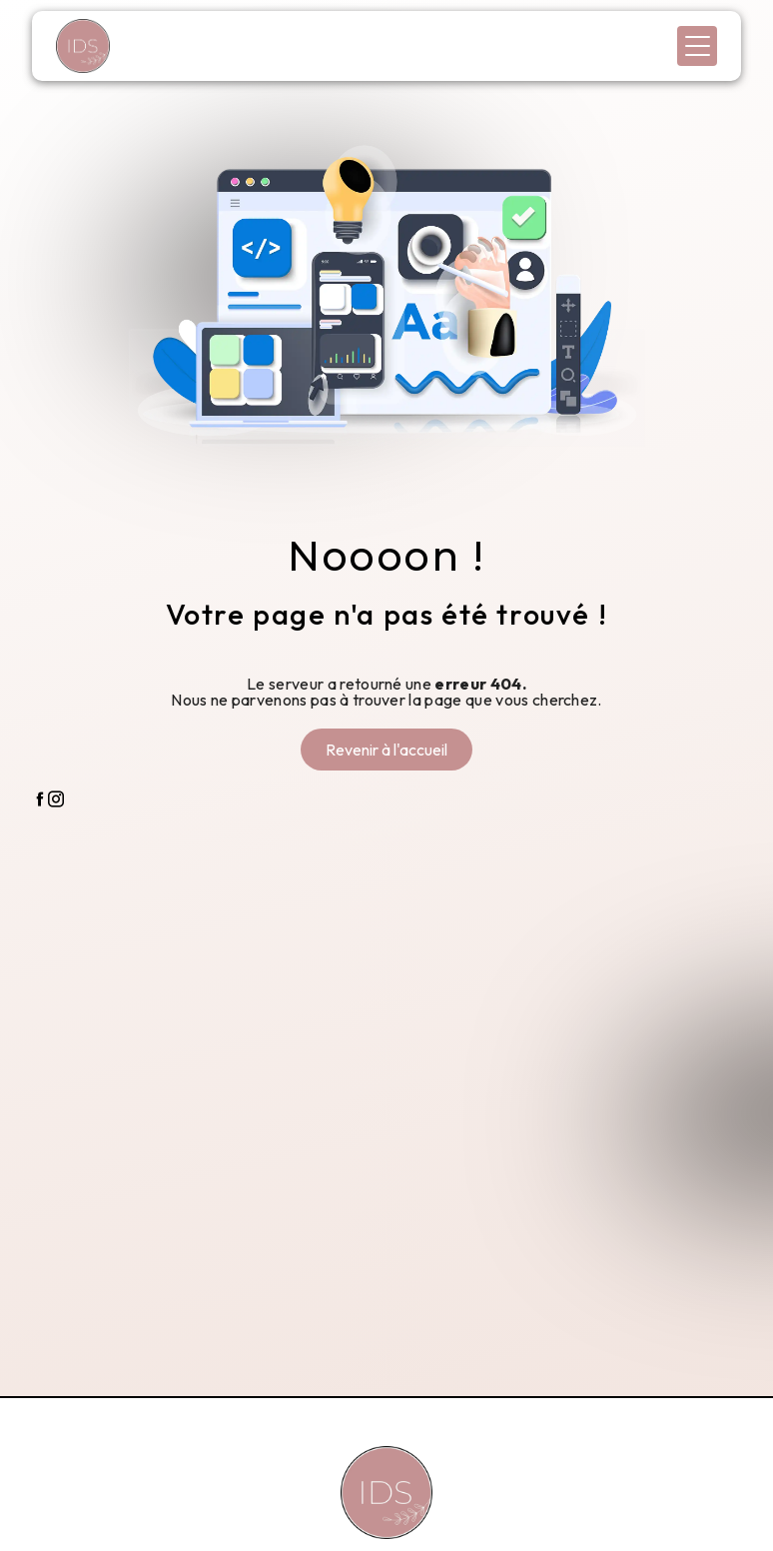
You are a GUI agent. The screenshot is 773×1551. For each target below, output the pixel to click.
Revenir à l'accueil (386, 750)
